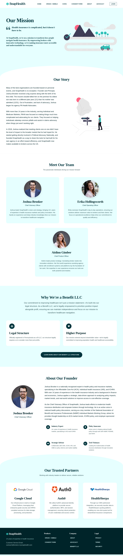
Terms (98, 542)
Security (99, 546)
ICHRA (65, 4)
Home (39, 4)
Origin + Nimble (51, 4)
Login (113, 4)
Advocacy (100, 4)
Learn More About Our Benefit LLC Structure (61, 355)
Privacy (98, 538)
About (89, 4)
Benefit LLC (74, 546)
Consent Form (77, 4)
